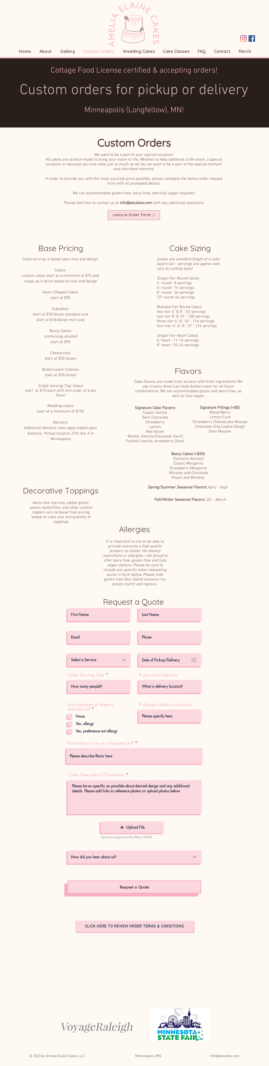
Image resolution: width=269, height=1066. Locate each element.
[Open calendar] (194, 660)
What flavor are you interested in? (100, 743)
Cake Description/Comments (96, 775)
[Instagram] (243, 38)
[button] (132, 827)
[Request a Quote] (134, 887)
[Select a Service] (99, 659)
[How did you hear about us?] (134, 857)
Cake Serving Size (86, 675)
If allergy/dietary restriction (165, 704)
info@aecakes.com (136, 203)
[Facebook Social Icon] (252, 38)
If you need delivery (158, 675)
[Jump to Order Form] (134, 215)
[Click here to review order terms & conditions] (134, 926)
